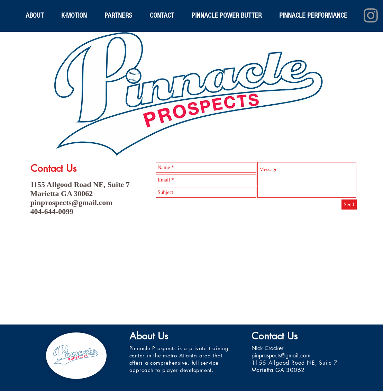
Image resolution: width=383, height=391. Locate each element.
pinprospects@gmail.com (71, 202)
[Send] (349, 204)
